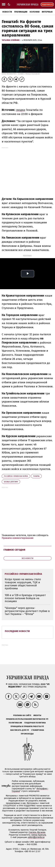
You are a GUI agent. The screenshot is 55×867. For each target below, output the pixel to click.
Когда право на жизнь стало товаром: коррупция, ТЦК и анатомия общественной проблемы (23, 584)
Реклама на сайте (22, 715)
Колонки (34, 12)
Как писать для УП (19, 730)
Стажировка (37, 730)
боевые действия (11, 482)
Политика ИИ (15, 723)
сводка (20, 110)
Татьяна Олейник (11, 40)
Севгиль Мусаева (37, 832)
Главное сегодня (14, 549)
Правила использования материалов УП (27, 719)
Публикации (20, 12)
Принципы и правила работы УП (27, 726)
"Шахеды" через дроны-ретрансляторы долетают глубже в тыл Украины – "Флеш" (27, 611)
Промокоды (27, 734)
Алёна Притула (38, 835)
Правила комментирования (17, 538)
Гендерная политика (35, 723)
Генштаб (36, 476)
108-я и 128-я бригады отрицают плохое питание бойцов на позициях (25, 598)
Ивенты (37, 715)
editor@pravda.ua (36, 837)
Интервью (47, 12)
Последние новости (17, 631)
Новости (7, 12)
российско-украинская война (16, 476)
